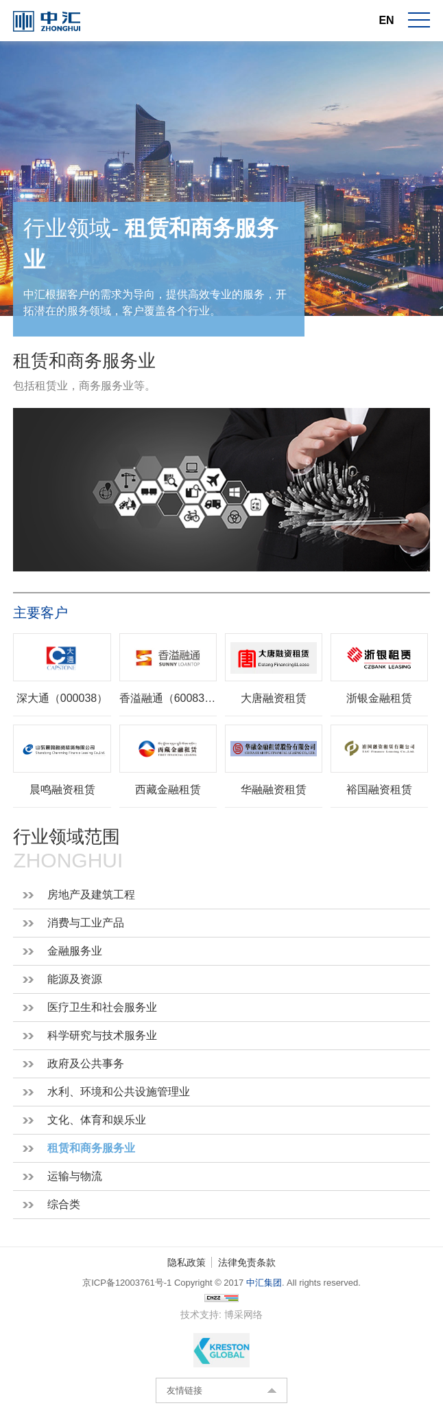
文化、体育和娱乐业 (96, 1120)
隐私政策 (186, 1262)
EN (386, 20)
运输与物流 (74, 1176)
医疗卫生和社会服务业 (102, 1007)
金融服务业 (74, 951)
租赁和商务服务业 (91, 1148)
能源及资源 (74, 979)
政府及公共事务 (85, 1063)
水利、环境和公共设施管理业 (118, 1092)
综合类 (63, 1204)
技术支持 (199, 1314)
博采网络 (243, 1314)
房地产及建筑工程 (91, 894)
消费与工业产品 (85, 923)
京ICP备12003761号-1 (126, 1282)
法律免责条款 (247, 1262)
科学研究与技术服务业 (102, 1035)
